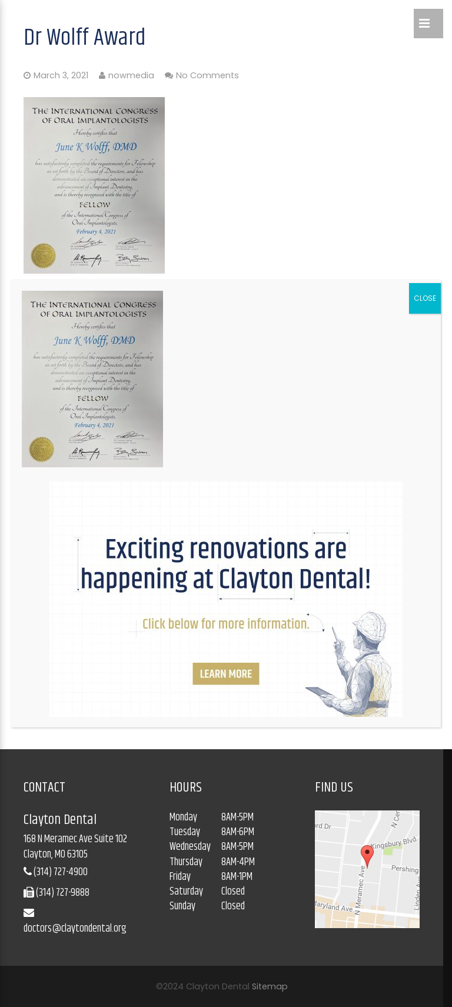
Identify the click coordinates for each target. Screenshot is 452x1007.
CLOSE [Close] (425, 298)
